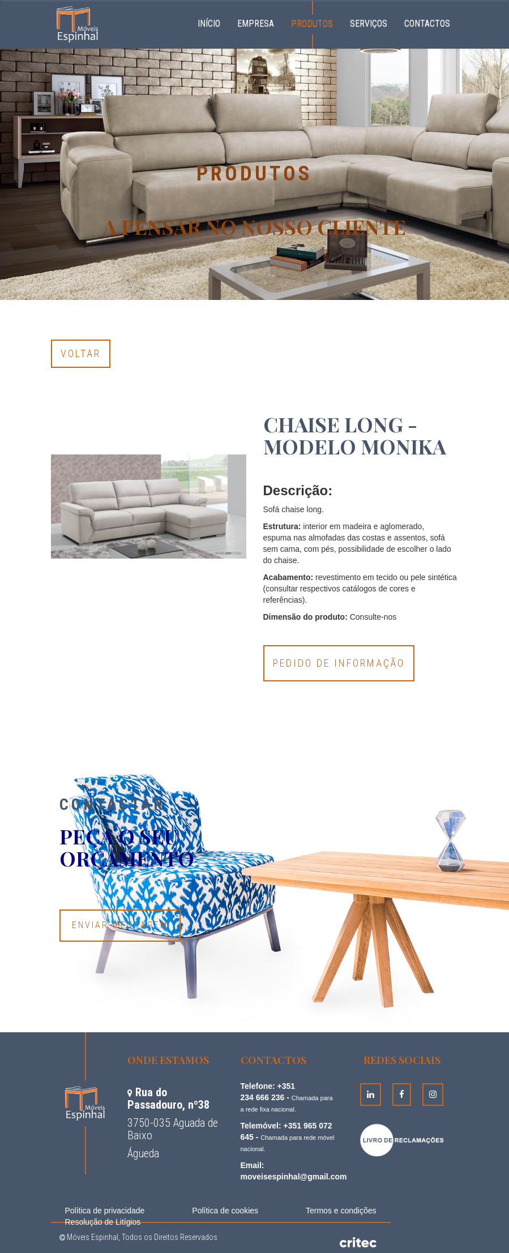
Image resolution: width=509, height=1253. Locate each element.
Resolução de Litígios (103, 1221)
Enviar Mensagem (120, 925)
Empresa (255, 23)
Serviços (368, 23)
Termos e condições (341, 1210)
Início (213, 22)
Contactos (427, 23)
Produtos (312, 23)
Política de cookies (225, 1210)
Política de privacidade (105, 1210)
